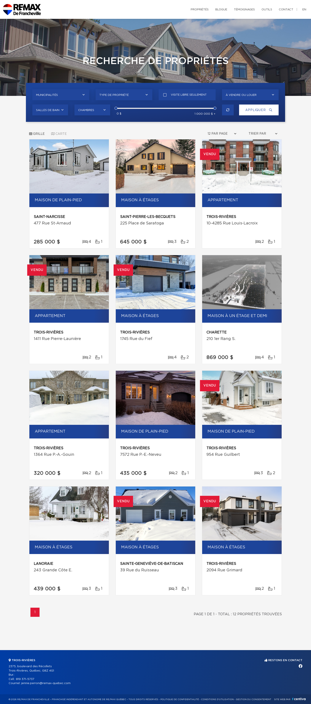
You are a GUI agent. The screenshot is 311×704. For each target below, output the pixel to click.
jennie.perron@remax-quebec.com (46, 683)
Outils (267, 9)
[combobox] (60, 94)
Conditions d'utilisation (217, 699)
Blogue (221, 9)
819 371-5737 (25, 679)
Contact (286, 9)
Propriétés (200, 9)
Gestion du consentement (253, 699)
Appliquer (258, 110)
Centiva (299, 699)
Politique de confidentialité (179, 699)
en (304, 9)
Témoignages (244, 9)
